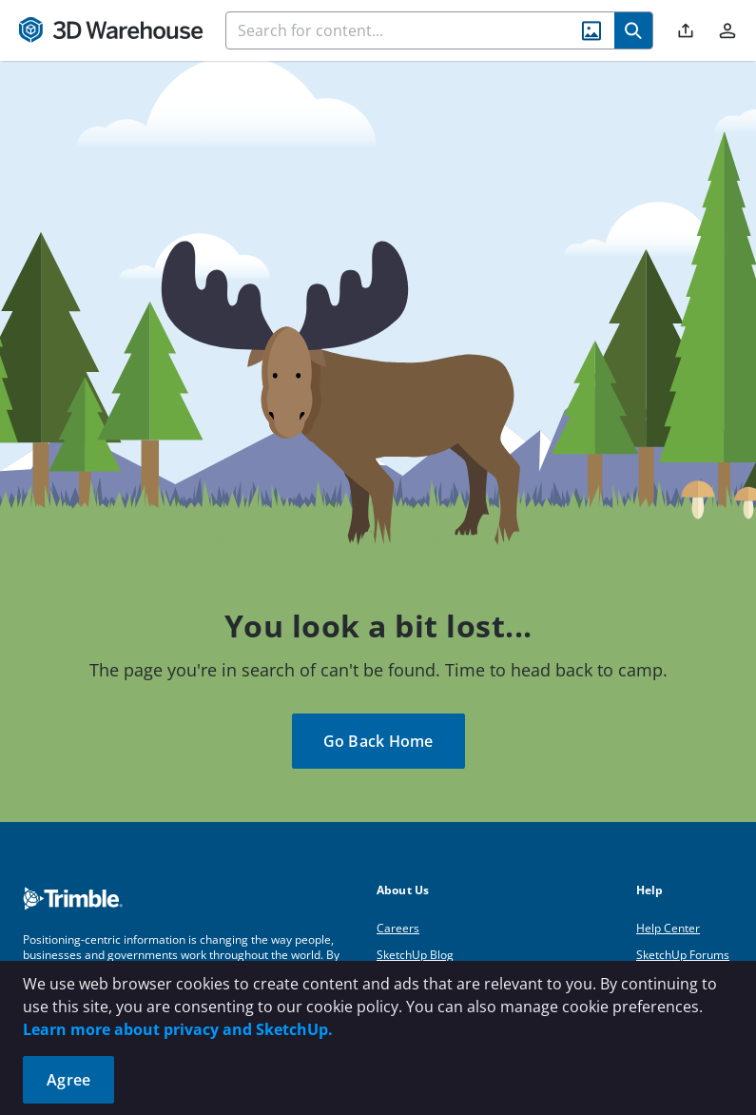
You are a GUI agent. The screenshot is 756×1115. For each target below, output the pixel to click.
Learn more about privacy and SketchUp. (178, 1029)
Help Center (668, 928)
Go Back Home (378, 741)
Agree (68, 1079)
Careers (398, 928)
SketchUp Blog (415, 955)
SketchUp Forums (682, 955)
